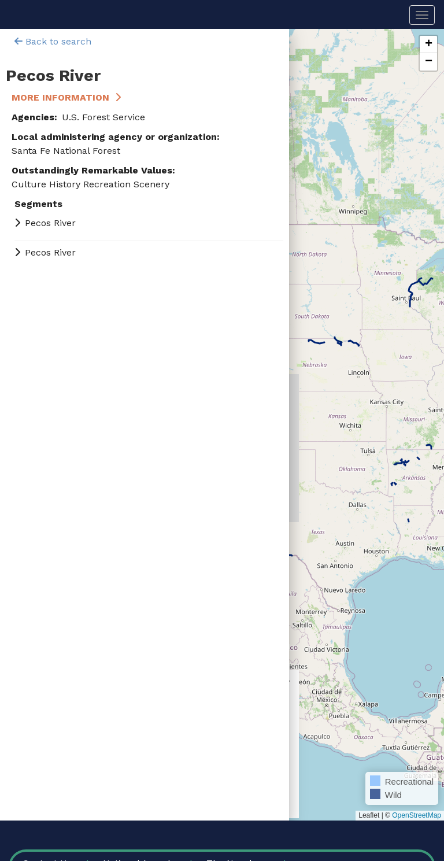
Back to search (52, 41)
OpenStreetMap (416, 815)
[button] (428, 44)
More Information (60, 97)
